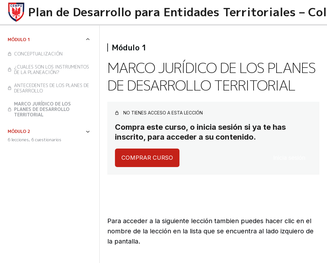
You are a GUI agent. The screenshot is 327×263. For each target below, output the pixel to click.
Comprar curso (147, 157)
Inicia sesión (289, 157)
